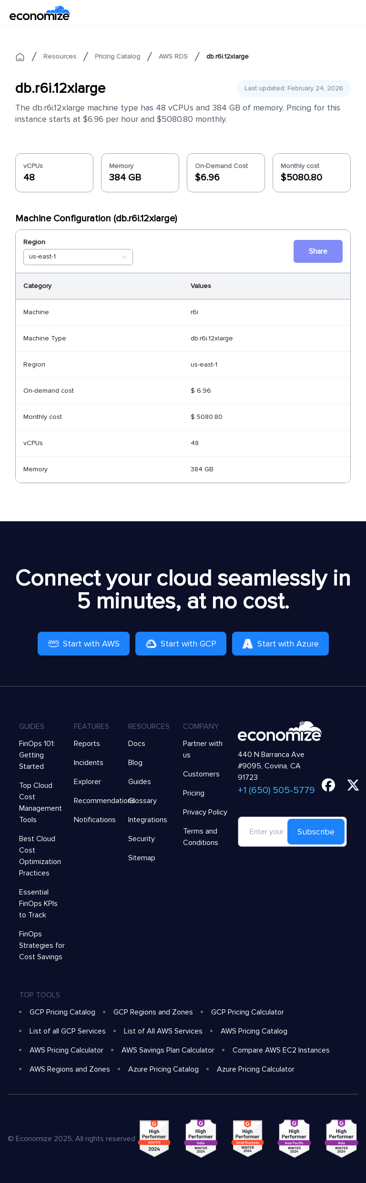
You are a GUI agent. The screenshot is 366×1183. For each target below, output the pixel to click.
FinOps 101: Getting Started (37, 755)
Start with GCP (180, 643)
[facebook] (328, 785)
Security (141, 839)
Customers (201, 774)
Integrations (147, 820)
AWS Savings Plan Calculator (168, 1050)
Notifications (95, 820)
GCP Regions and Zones (153, 1012)
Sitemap (141, 858)
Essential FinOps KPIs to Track (38, 903)
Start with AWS (84, 643)
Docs (136, 743)
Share (318, 251)
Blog (135, 762)
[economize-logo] (40, 13)
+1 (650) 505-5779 (276, 790)
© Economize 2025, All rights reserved (71, 1138)
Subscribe (316, 831)
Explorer (87, 781)
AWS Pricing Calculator (66, 1050)
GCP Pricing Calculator (247, 1012)
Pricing (193, 793)
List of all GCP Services (68, 1031)
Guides (139, 781)
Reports (87, 743)
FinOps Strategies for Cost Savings (42, 945)
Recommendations (104, 800)
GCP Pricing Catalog (62, 1012)
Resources (59, 56)
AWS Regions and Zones (70, 1069)
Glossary (142, 800)
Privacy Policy (205, 812)
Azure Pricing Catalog (163, 1069)
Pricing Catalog (117, 56)
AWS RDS (173, 56)
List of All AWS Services (163, 1031)
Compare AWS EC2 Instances (281, 1050)
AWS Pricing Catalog (254, 1031)
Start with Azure (280, 643)
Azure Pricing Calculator (256, 1069)
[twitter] (353, 785)
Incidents (88, 762)
